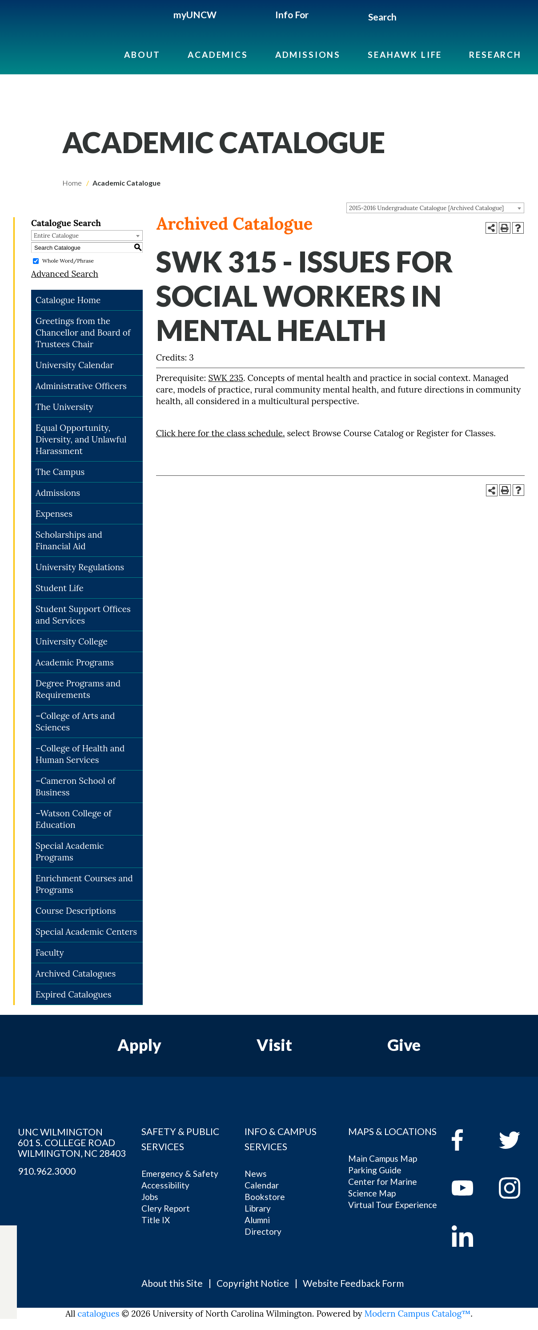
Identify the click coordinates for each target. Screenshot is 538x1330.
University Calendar (75, 365)
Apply (139, 1044)
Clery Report (165, 1208)
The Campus (60, 471)
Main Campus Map (382, 1158)
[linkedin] (469, 1236)
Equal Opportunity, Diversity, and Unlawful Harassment (81, 439)
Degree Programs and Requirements (78, 689)
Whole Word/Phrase (68, 260)
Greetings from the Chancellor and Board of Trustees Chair (83, 332)
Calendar (262, 1185)
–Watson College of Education (73, 819)
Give (404, 1044)
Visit (274, 1044)
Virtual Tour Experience (392, 1205)
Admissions (308, 54)
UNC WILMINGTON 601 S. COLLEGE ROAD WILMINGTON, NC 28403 (72, 1143)
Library (258, 1208)
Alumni (257, 1220)
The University (64, 406)
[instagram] (8, 1287)
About (142, 54)
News (256, 1173)
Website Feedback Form (353, 1283)
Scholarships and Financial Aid (69, 540)
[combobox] (435, 208)
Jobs (149, 1197)
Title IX (155, 1220)
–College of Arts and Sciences (75, 721)
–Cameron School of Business (75, 786)
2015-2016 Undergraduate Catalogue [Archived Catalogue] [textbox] (426, 208)
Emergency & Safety (179, 1173)
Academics (218, 54)
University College (72, 641)
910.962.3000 (47, 1171)
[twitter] (8, 1256)
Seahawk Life (405, 54)
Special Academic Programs (70, 851)
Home (72, 182)
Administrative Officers (81, 386)
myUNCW (195, 14)
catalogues (98, 1313)
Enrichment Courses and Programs (84, 884)
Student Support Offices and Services (83, 615)
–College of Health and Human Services (80, 754)
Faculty (50, 952)
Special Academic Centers (86, 931)
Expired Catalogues (74, 994)
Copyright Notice (253, 1283)
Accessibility (165, 1185)
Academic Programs (75, 662)
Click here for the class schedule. (220, 433)
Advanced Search (64, 273)
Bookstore (265, 1197)
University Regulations (80, 567)
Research (495, 54)
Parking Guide (374, 1170)
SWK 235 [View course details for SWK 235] (225, 378)
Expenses (54, 513)
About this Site (172, 1283)
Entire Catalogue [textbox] (56, 235)
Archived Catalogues (76, 973)
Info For (292, 14)
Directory (263, 1231)
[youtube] (469, 1188)
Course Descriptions (76, 910)
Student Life (60, 588)
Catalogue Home (68, 300)
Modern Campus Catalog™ (418, 1313)
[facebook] (469, 1140)
